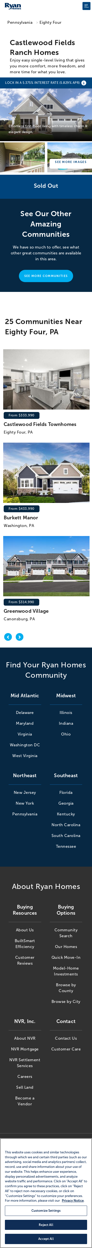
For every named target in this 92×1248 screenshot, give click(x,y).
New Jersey (25, 792)
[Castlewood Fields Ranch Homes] (46, 110)
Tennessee (66, 846)
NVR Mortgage (25, 1049)
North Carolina (66, 825)
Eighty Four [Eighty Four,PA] (50, 22)
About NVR (25, 1038)
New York (25, 803)
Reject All (46, 1225)
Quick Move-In (66, 957)
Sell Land (25, 1087)
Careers (24, 1076)
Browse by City (66, 1001)
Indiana (66, 723)
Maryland (25, 723)
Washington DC (25, 745)
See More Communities (46, 276)
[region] (46, 1193)
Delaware (25, 713)
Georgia (66, 803)
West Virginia (25, 756)
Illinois (66, 713)
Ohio (66, 734)
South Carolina (66, 836)
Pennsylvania (19, 22)
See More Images (71, 162)
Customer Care (66, 1049)
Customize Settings (46, 1210)
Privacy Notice (73, 1200)
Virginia (25, 734)
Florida (66, 792)
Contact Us (66, 1038)
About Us (25, 930)
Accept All (45, 1239)
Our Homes (66, 947)
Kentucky (66, 814)
